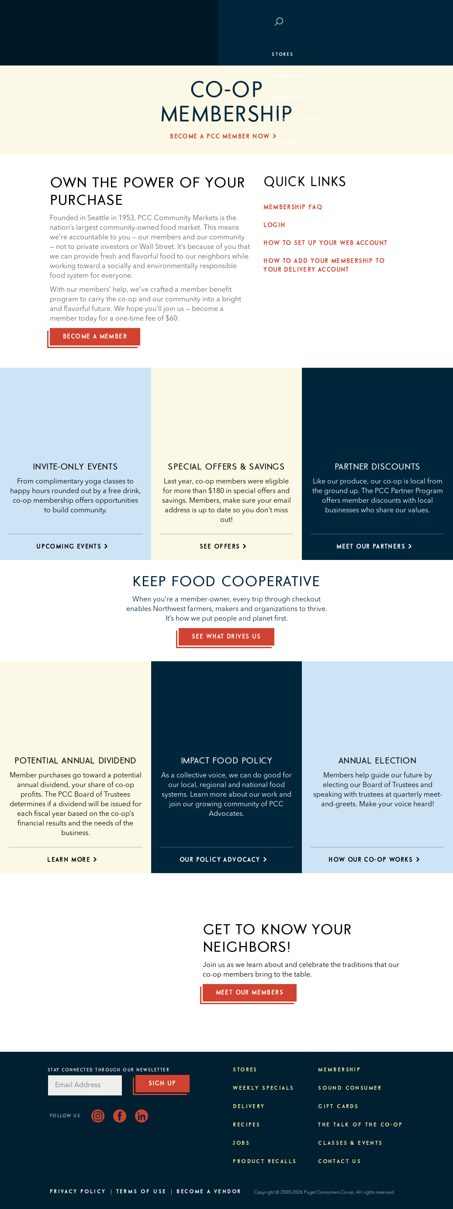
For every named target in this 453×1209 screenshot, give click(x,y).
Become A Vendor (208, 1192)
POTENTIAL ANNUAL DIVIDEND (75, 760)
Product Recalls (265, 1161)
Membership (72, 98)
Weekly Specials (263, 1088)
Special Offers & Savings (226, 467)
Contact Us (339, 1161)
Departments (74, 76)
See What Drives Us (226, 637)
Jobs (241, 1143)
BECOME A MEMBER (95, 337)
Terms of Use (141, 1192)
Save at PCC (354, 22)
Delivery (249, 1106)
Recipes (246, 1125)
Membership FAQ (295, 207)
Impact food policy (227, 760)
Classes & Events (81, 120)
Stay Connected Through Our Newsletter (109, 1070)
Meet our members (250, 993)
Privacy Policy (78, 1192)
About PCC (70, 164)
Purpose (67, 142)
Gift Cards (338, 1106)
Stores (65, 54)
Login (390, 22)
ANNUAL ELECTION (378, 760)
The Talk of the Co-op (360, 1125)
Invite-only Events (75, 467)
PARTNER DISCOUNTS (378, 467)
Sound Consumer (350, 1088)
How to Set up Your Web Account (327, 243)
